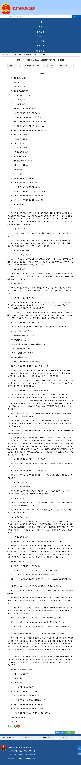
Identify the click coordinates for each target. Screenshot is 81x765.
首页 (40, 22)
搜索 (76, 16)
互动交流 (40, 41)
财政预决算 (18, 54)
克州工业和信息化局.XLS (20, 717)
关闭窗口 (70, 732)
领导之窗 (40, 31)
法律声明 (27, 758)
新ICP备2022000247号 (30, 755)
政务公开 (40, 36)
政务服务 (40, 46)
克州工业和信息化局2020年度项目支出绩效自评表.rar (32, 713)
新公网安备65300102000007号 (15, 755)
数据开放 (40, 50)
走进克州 (40, 27)
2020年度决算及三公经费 (31, 54)
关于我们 (32, 758)
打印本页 (60, 732)
